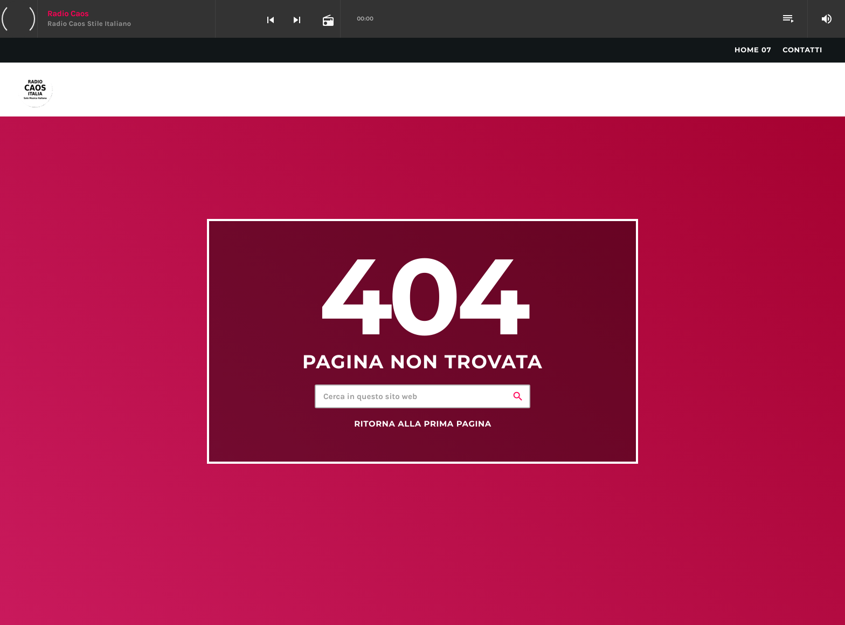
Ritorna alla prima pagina (422, 424)
